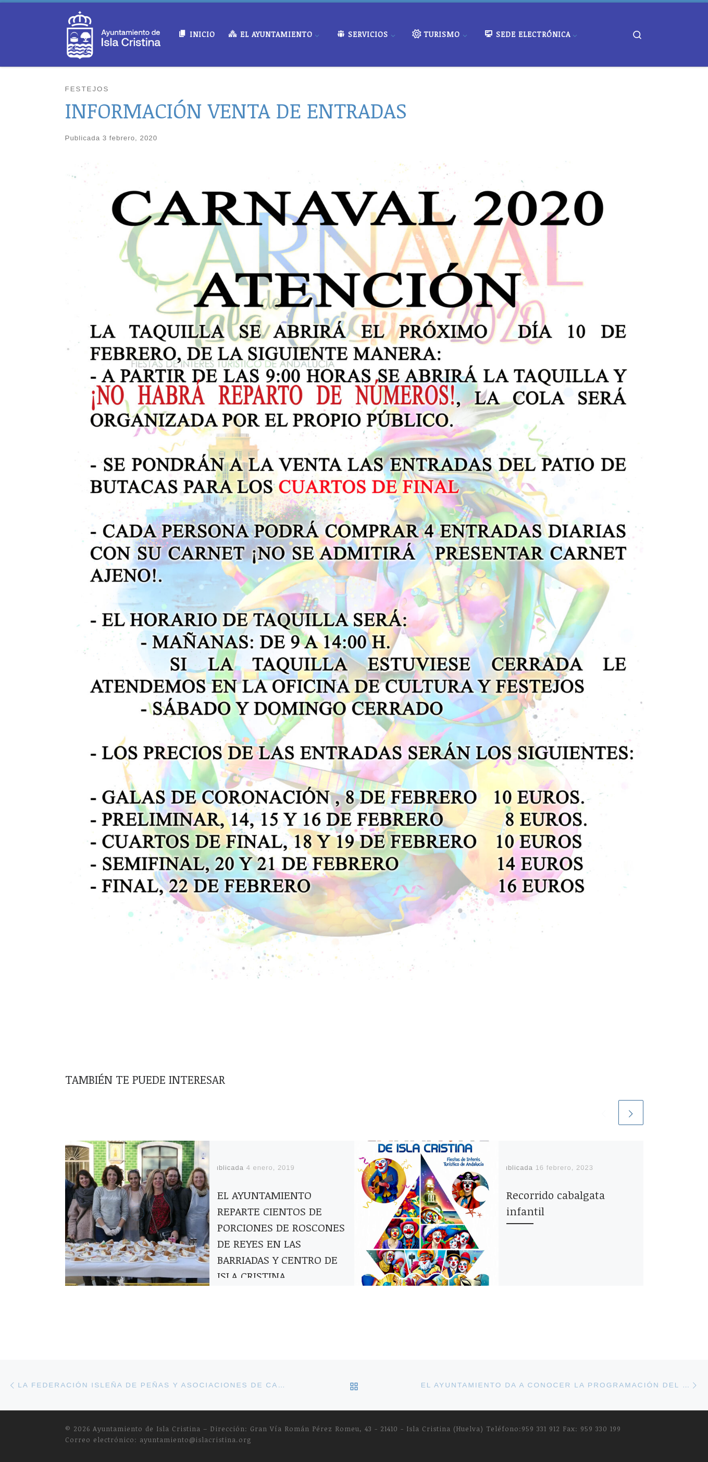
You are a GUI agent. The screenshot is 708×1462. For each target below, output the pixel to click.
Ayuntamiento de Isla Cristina (147, 1428)
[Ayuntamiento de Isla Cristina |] (114, 31)
